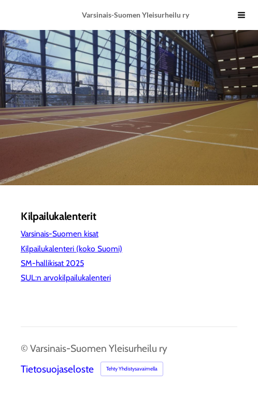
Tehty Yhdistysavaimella (131, 368)
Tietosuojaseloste (57, 369)
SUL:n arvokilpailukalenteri (66, 278)
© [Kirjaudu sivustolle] (25, 348)
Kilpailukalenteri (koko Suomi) (71, 249)
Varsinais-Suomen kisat (59, 234)
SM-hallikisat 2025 (52, 263)
